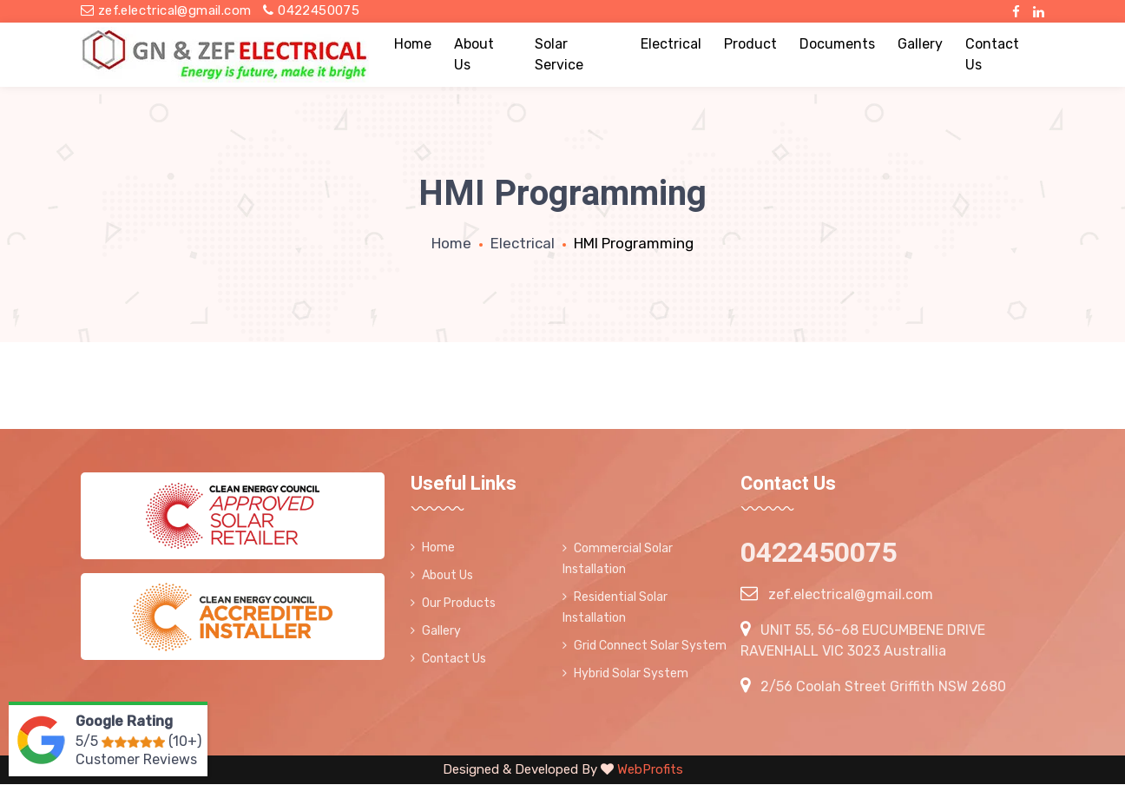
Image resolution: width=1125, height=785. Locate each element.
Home (412, 44)
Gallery (920, 44)
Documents (837, 44)
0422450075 (311, 10)
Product (750, 44)
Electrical (671, 44)
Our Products (453, 603)
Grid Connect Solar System (644, 645)
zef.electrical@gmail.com (166, 10)
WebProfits (648, 769)
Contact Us (992, 54)
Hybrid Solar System (625, 673)
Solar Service (559, 54)
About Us (474, 54)
